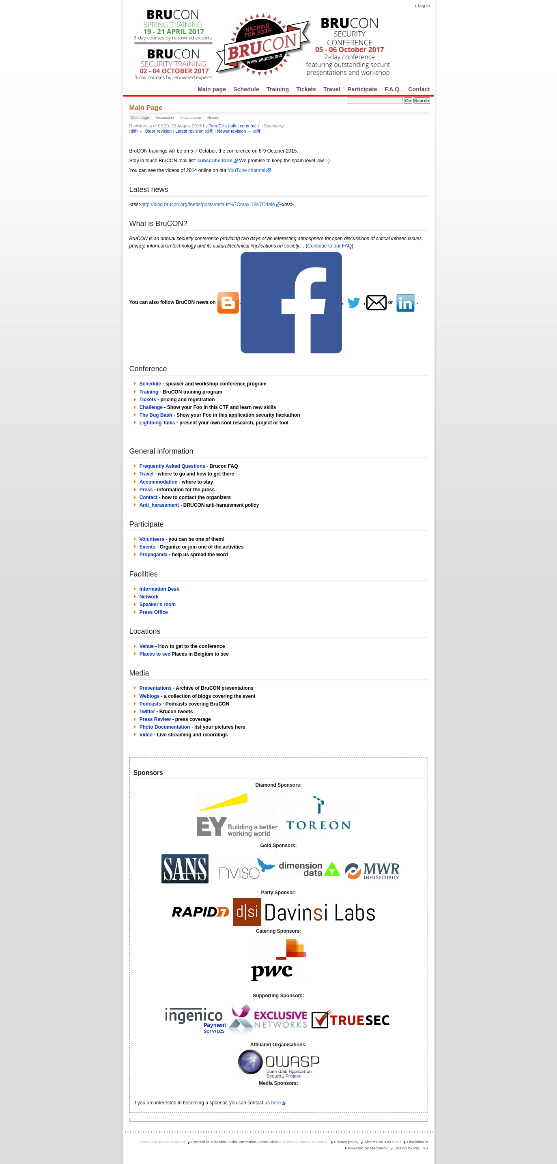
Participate (362, 89)
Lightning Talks (157, 423)
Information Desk (159, 589)
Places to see (155, 654)
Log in (424, 5)
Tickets (306, 89)
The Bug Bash (156, 415)
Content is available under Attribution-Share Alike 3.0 (238, 1142)
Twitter (147, 711)
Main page (212, 89)
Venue (147, 646)
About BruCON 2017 (382, 1142)
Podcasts (150, 704)
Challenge (151, 407)
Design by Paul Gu (411, 1148)
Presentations (156, 688)
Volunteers (152, 539)
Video (146, 735)
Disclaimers (417, 1142)
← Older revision (155, 131)
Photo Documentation (165, 727)
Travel (331, 89)
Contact (419, 89)
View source (190, 117)
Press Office (154, 612)
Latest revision (189, 131)
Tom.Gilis (218, 125)
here (276, 1103)
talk (233, 125)
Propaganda (154, 554)
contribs (247, 125)
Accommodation (159, 482)
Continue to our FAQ (330, 246)
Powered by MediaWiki (368, 1148)
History (213, 117)
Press (146, 490)
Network (149, 597)
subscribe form (215, 161)
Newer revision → (234, 131)
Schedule (246, 89)
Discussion (164, 117)
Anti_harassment (159, 505)
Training (278, 89)
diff (133, 131)
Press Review (155, 719)
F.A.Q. (393, 89)
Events (147, 547)
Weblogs (150, 696)
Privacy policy (346, 1142)
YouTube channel (246, 170)
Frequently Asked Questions (172, 466)
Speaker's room (158, 604)
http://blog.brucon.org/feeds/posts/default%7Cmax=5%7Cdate (208, 204)
